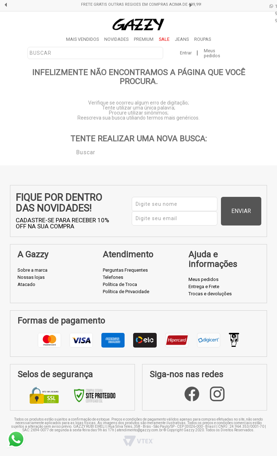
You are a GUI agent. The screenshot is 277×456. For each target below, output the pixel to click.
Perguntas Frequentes (125, 270)
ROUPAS (202, 39)
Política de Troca (120, 284)
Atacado (26, 284)
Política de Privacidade (126, 291)
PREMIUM (143, 39)
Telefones (113, 277)
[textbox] (95, 53)
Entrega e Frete (203, 286)
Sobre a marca (32, 270)
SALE (164, 39)
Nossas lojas (31, 277)
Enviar (249, 211)
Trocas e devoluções (210, 293)
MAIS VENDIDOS (82, 39)
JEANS (182, 39)
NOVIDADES (116, 39)
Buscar (71, 152)
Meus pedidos (212, 53)
